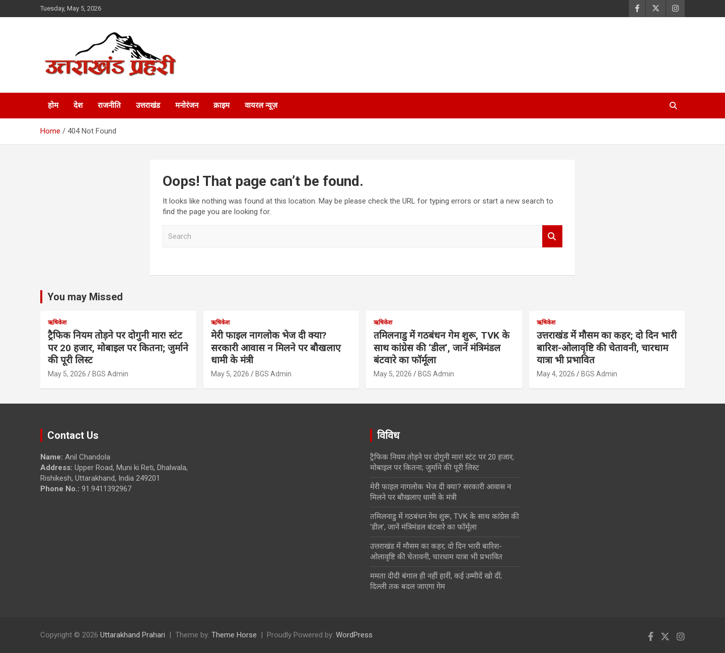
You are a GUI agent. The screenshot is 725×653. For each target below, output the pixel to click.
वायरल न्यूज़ (261, 105)
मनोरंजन (186, 105)
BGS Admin (110, 374)
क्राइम (221, 105)
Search (552, 236)
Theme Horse (234, 634)
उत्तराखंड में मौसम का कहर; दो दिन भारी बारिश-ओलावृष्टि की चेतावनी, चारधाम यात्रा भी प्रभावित (607, 348)
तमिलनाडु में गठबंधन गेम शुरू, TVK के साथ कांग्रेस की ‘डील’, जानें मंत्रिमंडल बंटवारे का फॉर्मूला (442, 348)
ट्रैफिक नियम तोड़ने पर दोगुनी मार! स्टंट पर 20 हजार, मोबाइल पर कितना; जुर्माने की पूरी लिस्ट (118, 348)
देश (78, 105)
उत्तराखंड (148, 105)
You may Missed (85, 297)
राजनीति (109, 105)
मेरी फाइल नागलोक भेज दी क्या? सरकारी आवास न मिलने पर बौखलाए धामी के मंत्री (276, 348)
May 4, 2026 (556, 374)
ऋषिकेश (57, 322)
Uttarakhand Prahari (132, 634)
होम (53, 105)
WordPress (354, 634)
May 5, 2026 (67, 374)
